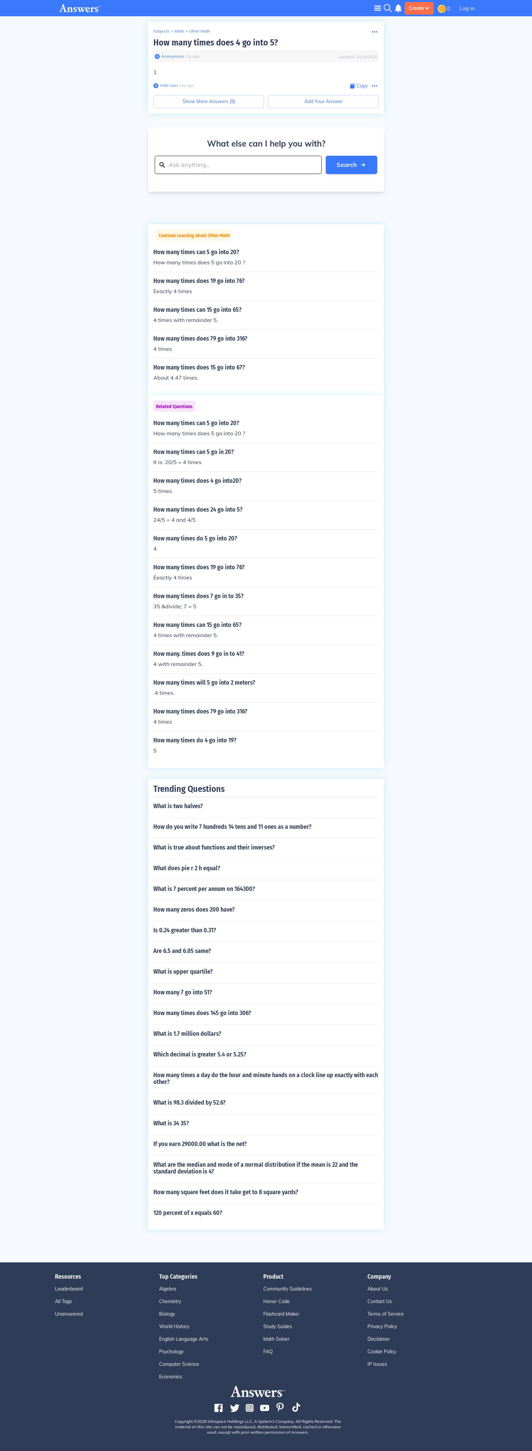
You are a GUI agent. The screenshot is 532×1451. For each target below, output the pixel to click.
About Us (377, 1289)
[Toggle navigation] (377, 8)
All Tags (63, 1301)
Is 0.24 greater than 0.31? (184, 930)
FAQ (268, 1352)
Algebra (167, 1289)
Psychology (171, 1352)
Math (179, 31)
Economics (170, 1377)
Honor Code (276, 1301)
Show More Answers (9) (209, 101)
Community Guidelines (287, 1289)
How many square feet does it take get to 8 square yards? (225, 1192)
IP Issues (377, 1364)
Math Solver (276, 1339)
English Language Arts (183, 1339)
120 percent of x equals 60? (187, 1213)
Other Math (199, 31)
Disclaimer (378, 1339)
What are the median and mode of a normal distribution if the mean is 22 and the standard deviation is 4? (255, 1168)
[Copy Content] (359, 86)
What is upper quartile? (183, 971)
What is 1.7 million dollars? (187, 1033)
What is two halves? (178, 806)
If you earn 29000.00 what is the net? (200, 1144)
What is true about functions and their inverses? (214, 847)
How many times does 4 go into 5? (215, 42)
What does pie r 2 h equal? (186, 868)
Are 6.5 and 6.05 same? (182, 951)
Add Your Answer (323, 101)
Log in (467, 8)
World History (174, 1326)
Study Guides (277, 1326)
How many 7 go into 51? (182, 992)
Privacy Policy (382, 1326)
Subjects (161, 31)
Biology (167, 1314)
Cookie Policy (381, 1352)
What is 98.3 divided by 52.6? (189, 1102)
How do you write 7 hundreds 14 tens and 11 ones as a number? (232, 826)
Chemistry (170, 1301)
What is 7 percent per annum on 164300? (204, 889)
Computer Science (179, 1364)
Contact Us (379, 1301)
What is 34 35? (171, 1123)
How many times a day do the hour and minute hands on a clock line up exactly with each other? (265, 1078)
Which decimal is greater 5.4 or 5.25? (199, 1054)
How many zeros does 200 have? (194, 909)
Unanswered (69, 1314)
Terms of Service (385, 1314)
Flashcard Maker (281, 1314)
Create (419, 8)
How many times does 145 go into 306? (202, 1013)
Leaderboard (69, 1289)
